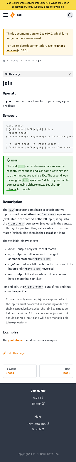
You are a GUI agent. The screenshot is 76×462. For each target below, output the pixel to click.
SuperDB (45, 2)
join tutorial (15, 340)
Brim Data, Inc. (38, 423)
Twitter (38, 403)
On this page (13, 74)
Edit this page (14, 353)
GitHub (38, 429)
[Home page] (3, 61)
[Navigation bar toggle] (5, 15)
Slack (38, 398)
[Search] (70, 15)
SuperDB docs (41, 6)
